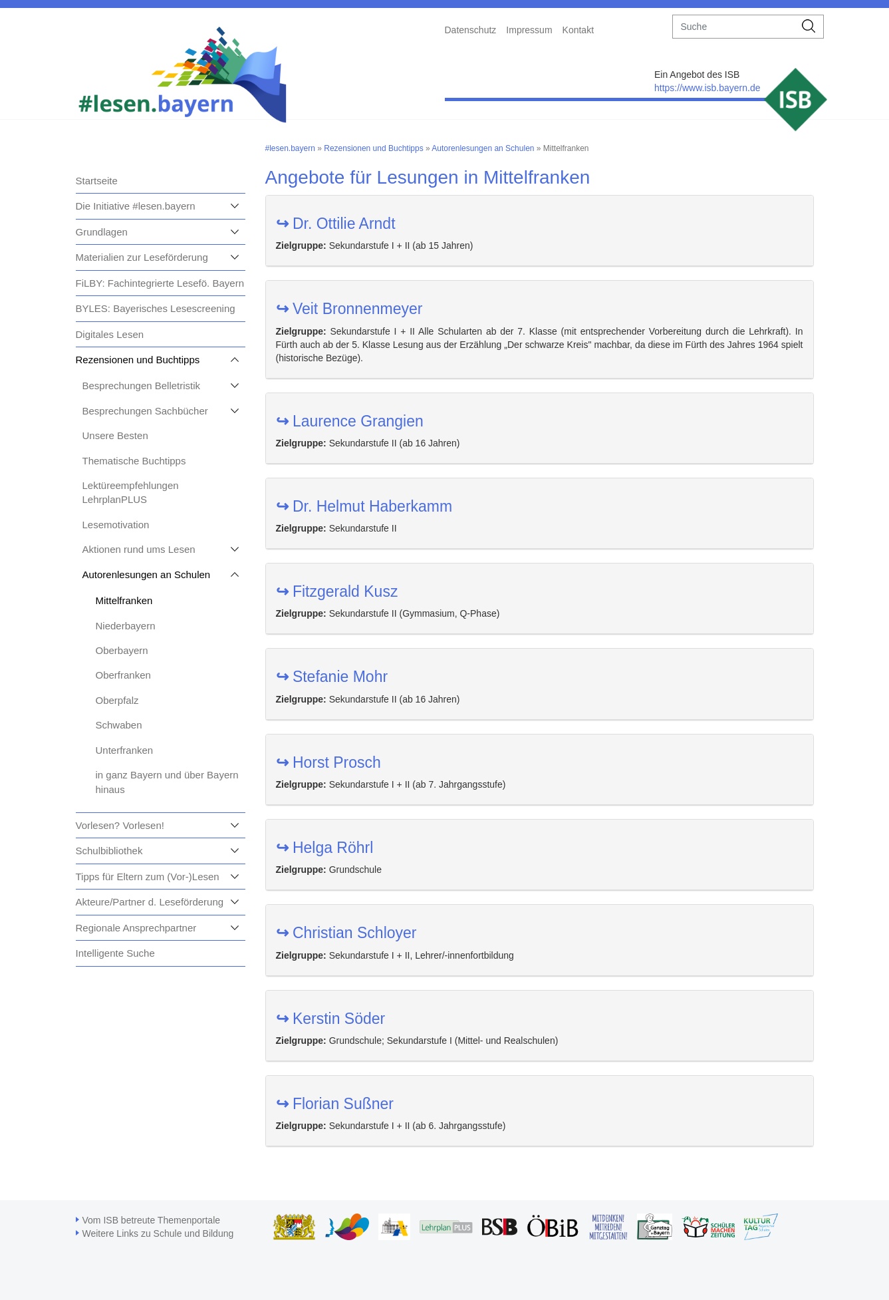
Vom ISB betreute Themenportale (151, 1220)
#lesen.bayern (290, 148)
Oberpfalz (117, 700)
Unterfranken (125, 750)
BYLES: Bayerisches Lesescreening (155, 308)
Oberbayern (122, 650)
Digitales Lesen (110, 334)
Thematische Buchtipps (134, 460)
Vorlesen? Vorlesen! (120, 825)
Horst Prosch (328, 762)
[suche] (734, 26)
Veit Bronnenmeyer (349, 308)
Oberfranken (123, 675)
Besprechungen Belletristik (141, 385)
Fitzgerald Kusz (337, 591)
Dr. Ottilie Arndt (336, 223)
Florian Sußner (335, 1103)
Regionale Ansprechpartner (136, 927)
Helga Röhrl (325, 847)
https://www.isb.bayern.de (707, 87)
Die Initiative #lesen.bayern (135, 206)
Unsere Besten (115, 435)
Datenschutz (471, 30)
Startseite (97, 180)
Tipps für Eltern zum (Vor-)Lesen (147, 876)
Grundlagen (102, 232)
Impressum (529, 30)
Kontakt (578, 30)
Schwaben (119, 725)
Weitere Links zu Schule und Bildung (158, 1233)
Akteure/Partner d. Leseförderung (150, 901)
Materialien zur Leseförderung (142, 257)
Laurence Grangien (350, 421)
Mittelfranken (124, 600)
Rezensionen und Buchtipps (138, 359)
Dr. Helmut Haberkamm (364, 506)
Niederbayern (126, 625)
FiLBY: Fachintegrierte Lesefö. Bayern (160, 283)
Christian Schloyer (346, 932)
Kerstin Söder (331, 1018)
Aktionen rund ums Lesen (138, 549)
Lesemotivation (116, 524)
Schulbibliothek (109, 850)
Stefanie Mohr (332, 676)
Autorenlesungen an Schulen (146, 574)
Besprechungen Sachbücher (145, 410)
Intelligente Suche (115, 953)
